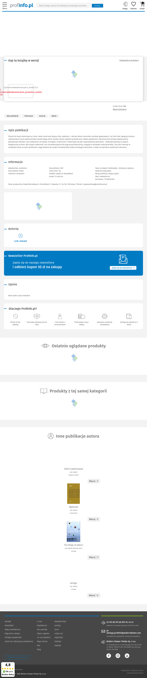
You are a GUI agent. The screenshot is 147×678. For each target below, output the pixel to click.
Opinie (54, 116)
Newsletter (9, 625)
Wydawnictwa (60, 621)
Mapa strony (42, 641)
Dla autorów (42, 629)
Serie (57, 629)
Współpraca (42, 625)
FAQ (38, 645)
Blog (39, 649)
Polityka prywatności (13, 637)
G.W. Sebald (20, 241)
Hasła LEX (59, 633)
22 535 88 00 (112, 622)
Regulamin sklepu (12, 633)
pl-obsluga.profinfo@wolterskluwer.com (124, 631)
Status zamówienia (12, 629)
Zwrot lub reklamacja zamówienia (19, 641)
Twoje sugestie (43, 633)
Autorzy (42, 116)
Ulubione (133, 5)
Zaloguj (124, 5)
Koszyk (142, 5)
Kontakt (8, 621)
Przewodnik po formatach (129, 60)
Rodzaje (58, 641)
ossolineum (20, 174)
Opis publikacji (12, 116)
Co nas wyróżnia (44, 637)
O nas (39, 621)
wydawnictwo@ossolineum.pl (95, 184)
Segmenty (59, 637)
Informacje (28, 116)
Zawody (58, 645)
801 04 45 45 (127, 622)
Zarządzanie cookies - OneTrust (17, 657)
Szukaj (97, 5)
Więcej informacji (119, 109)
